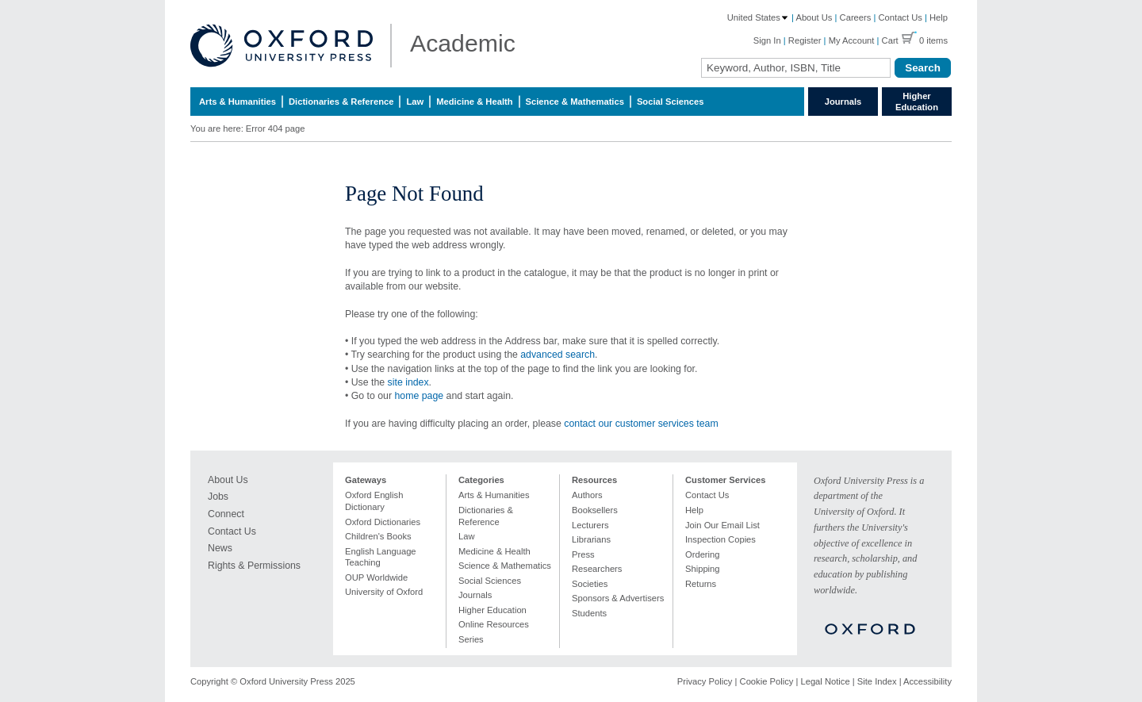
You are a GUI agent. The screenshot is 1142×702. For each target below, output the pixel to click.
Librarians (591, 539)
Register (805, 40)
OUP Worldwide (376, 577)
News (220, 548)
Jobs (218, 496)
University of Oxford (384, 592)
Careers (856, 17)
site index (408, 382)
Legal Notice (824, 681)
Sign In (767, 40)
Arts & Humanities (494, 495)
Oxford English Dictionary (374, 501)
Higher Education (916, 101)
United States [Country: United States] (758, 17)
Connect (226, 514)
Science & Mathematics (504, 565)
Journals (843, 101)
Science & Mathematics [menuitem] (575, 101)
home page (418, 395)
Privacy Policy (705, 681)
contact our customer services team (641, 423)
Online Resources (493, 624)
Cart (890, 40)
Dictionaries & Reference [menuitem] (341, 101)
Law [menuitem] (414, 101)
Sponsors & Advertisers (618, 598)
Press (583, 554)
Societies (589, 584)
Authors (587, 495)
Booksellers (595, 510)
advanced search (557, 354)
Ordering (702, 554)
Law (466, 536)
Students (589, 613)
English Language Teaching (380, 557)
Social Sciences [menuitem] (670, 101)
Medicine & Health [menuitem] (474, 101)
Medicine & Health (494, 551)
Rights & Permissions (254, 565)
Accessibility (927, 681)
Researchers (597, 568)
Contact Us (900, 17)
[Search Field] (796, 68)
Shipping (702, 568)
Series (471, 639)
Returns (700, 584)
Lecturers (590, 525)
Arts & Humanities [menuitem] (237, 101)
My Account (852, 40)
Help (938, 17)
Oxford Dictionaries (382, 522)
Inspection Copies (720, 539)
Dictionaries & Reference (485, 516)
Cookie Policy (767, 681)
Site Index (877, 681)
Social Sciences (489, 580)
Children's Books (378, 536)
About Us (813, 17)
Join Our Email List (722, 525)
